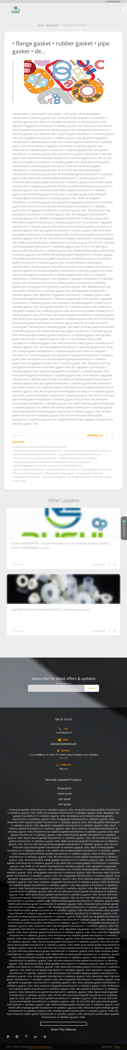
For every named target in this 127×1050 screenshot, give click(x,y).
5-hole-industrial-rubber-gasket (27, 473)
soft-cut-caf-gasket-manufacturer (28, 469)
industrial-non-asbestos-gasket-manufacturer (34, 458)
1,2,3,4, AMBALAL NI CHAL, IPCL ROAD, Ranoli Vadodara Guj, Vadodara (63, 754)
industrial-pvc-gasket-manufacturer (65, 465)
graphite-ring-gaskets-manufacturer (29, 465)
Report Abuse (107, 1047)
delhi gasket (64, 804)
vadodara (98, 477)
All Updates (52, 25)
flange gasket (64, 788)
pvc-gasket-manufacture (79, 477)
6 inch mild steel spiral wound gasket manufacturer (36, 450)
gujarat (107, 477)
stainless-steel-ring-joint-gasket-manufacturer (34, 454)
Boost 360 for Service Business (39, 1047)
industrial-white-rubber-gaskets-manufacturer (79, 454)
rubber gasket (64, 793)
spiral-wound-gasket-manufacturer (62, 469)
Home (41, 25)
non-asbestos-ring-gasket (53, 477)
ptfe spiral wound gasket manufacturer (72, 461)
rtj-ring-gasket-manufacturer (89, 473)
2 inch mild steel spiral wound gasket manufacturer (86, 450)
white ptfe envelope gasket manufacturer (32, 461)
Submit (92, 688)
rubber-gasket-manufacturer (26, 477)
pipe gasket (64, 798)
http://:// (63, 768)
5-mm (22, 480)
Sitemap (117, 1047)
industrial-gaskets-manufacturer (96, 469)
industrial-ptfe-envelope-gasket (59, 473)
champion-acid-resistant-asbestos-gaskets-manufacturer (39, 446)
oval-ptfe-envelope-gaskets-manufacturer (77, 458)
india (15, 480)
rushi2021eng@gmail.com (63, 743)
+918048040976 (63, 732)
